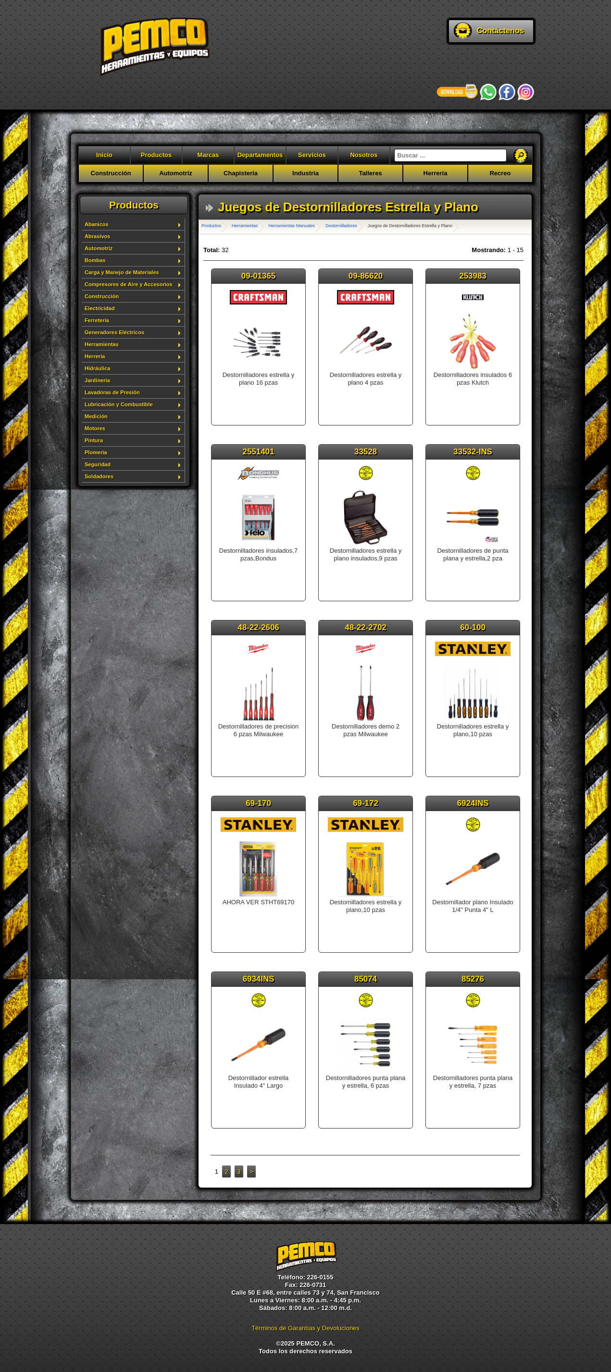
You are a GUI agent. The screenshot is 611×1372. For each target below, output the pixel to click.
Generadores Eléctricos (114, 332)
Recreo (500, 173)
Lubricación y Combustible (119, 404)
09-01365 (258, 275)
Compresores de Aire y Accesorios (129, 284)
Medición (96, 416)
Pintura (94, 440)
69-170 (258, 803)
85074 (365, 978)
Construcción (111, 173)
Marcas (208, 154)
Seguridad (98, 464)
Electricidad (100, 308)
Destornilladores (341, 225)
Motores (95, 428)
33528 (365, 451)
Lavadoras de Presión (112, 392)
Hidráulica (97, 368)
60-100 (473, 627)
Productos (156, 154)
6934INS (258, 978)
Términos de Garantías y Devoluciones (305, 1328)
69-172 (365, 803)
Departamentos (260, 154)
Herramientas (102, 344)
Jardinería (97, 380)
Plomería (96, 452)
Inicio (104, 154)
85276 (472, 978)
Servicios (312, 154)
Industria (305, 173)
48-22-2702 (365, 627)
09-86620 (366, 275)
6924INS (473, 803)
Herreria (436, 173)
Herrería (95, 356)
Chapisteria (241, 173)
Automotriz (175, 173)
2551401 (258, 451)
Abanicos (97, 224)
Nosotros (363, 154)
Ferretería (97, 320)
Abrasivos (97, 236)
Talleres (370, 173)
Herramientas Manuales (292, 225)
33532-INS (472, 451)
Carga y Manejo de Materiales (122, 272)
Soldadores (99, 476)
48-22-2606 (258, 627)
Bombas (95, 260)
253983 (472, 275)
